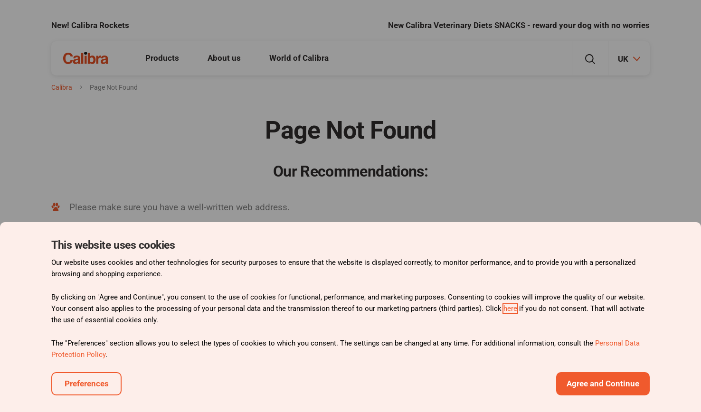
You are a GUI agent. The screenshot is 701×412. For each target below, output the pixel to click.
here (510, 308)
